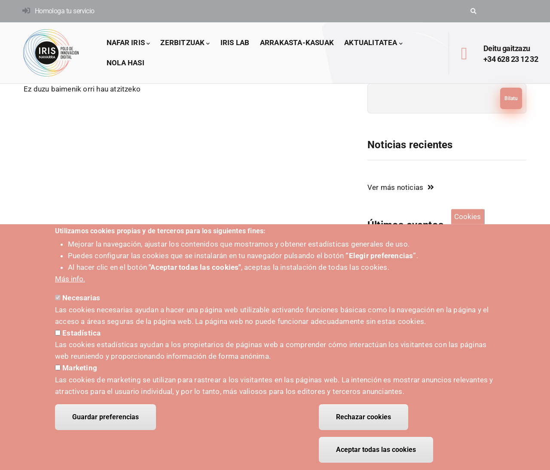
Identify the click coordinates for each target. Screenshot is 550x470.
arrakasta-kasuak (297, 42)
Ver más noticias (395, 187)
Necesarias (81, 305)
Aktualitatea (373, 43)
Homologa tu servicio (65, 11)
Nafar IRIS (128, 43)
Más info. (70, 286)
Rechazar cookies (363, 425)
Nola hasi (125, 62)
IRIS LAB (235, 42)
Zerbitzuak (185, 43)
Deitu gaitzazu (506, 48)
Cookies (467, 224)
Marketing (79, 375)
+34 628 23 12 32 (510, 59)
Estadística (81, 340)
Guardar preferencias (105, 425)
